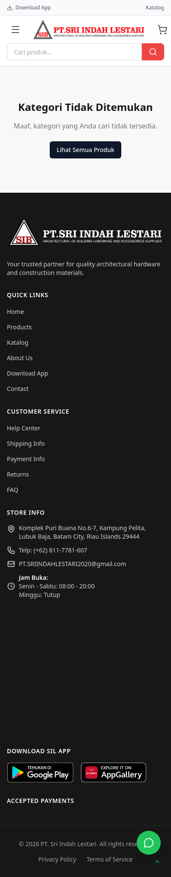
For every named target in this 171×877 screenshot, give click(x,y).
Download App (29, 7)
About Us (20, 358)
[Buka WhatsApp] (149, 843)
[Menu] (15, 29)
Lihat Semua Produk (85, 150)
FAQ (12, 490)
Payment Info (26, 459)
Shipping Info (26, 443)
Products (19, 327)
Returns (18, 474)
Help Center (23, 428)
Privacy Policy (57, 859)
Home (15, 311)
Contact (18, 389)
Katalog (155, 7)
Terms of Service (110, 859)
